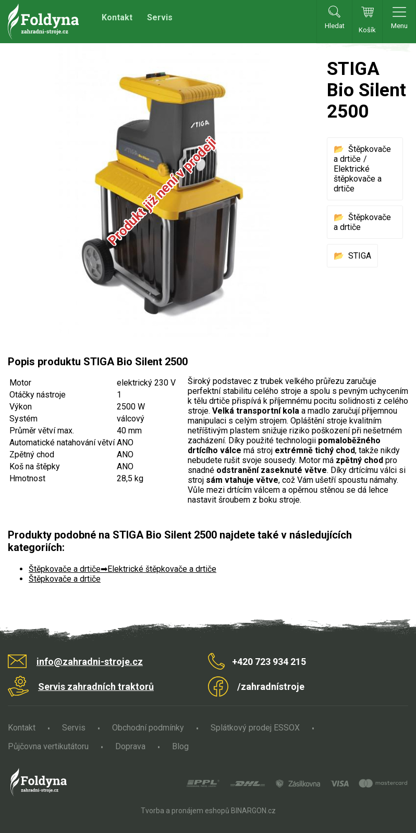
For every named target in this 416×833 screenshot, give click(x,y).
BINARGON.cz (253, 810)
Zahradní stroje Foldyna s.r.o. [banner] (43, 21)
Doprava (130, 746)
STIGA (359, 256)
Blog (180, 746)
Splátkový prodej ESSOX (255, 728)
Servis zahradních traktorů (96, 686)
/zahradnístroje (270, 686)
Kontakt (117, 17)
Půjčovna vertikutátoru (48, 746)
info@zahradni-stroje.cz (89, 661)
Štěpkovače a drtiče (65, 569)
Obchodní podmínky (148, 728)
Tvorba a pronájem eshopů (185, 810)
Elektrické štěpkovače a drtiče (358, 179)
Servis (160, 17)
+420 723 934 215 (269, 661)
